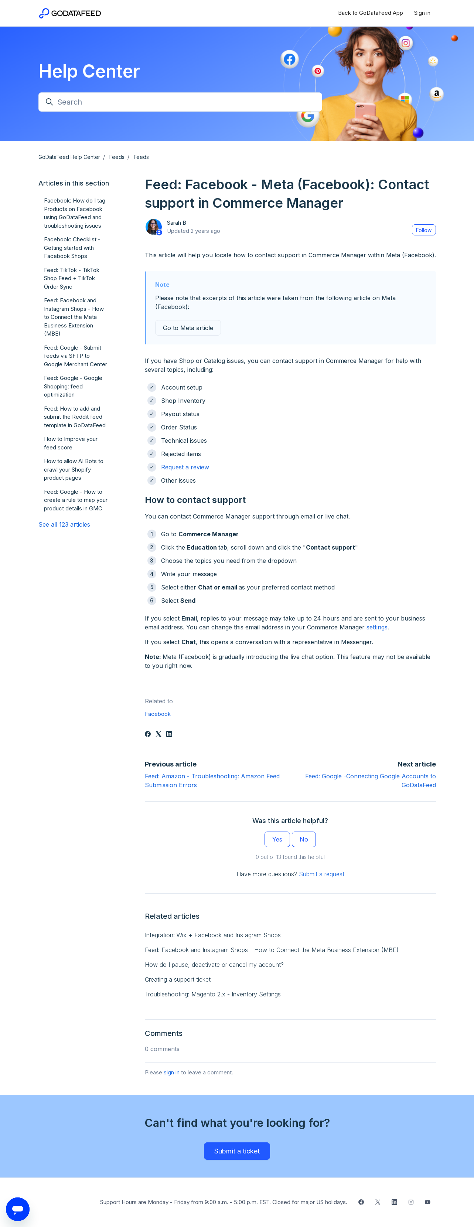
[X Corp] (158, 734)
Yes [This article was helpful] (277, 839)
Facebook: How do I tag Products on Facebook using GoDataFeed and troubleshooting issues (74, 213)
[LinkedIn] (169, 734)
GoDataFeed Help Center (69, 157)
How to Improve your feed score (71, 443)
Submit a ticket (237, 1151)
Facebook (158, 713)
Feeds (117, 157)
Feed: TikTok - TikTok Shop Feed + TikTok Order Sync (71, 278)
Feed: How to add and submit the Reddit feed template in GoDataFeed (75, 417)
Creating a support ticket (178, 979)
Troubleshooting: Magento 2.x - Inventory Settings (213, 994)
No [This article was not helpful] (304, 839)
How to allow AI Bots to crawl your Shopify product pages (73, 469)
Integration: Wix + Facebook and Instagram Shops (213, 935)
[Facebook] (148, 734)
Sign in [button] (422, 12)
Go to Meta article (188, 328)
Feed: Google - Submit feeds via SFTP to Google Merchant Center (75, 356)
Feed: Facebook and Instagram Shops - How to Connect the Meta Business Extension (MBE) (272, 950)
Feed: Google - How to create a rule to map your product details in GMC (76, 500)
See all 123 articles (64, 524)
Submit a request (321, 874)
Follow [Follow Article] (424, 230)
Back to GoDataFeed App (370, 12)
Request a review (185, 467)
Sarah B (176, 222)
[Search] (180, 102)
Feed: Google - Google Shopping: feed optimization (73, 386)
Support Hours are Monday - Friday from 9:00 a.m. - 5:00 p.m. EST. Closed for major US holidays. (223, 1202)
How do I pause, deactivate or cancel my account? (214, 964)
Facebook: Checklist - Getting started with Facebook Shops (72, 247)
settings (377, 627)
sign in (172, 1072)
